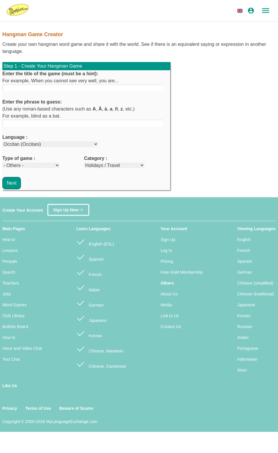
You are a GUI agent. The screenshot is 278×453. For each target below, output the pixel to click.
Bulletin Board (15, 326)
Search (8, 272)
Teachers (10, 283)
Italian (88, 287)
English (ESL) (95, 241)
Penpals (9, 261)
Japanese (91, 318)
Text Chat (11, 359)
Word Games (14, 304)
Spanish (89, 257)
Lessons (10, 250)
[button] (240, 10)
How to (8, 239)
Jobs (6, 294)
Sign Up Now (68, 208)
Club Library (13, 315)
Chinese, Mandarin (99, 348)
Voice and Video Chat (22, 348)
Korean (89, 333)
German (89, 302)
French (88, 272)
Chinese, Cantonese (101, 364)
